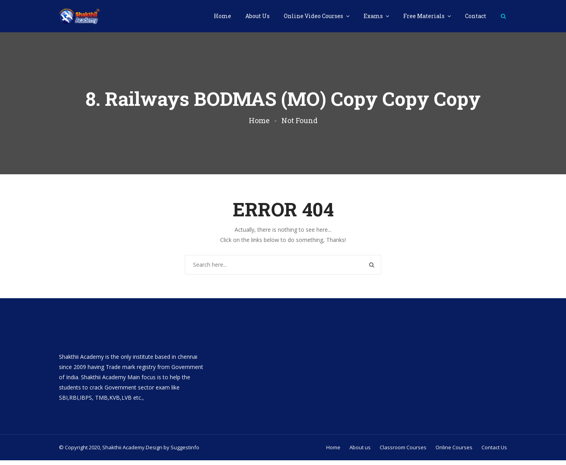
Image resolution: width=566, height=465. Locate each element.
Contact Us (494, 452)
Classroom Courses (403, 452)
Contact (475, 16)
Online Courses (454, 452)
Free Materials (424, 16)
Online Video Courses (314, 16)
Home (222, 16)
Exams (374, 16)
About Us (257, 16)
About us (360, 452)
